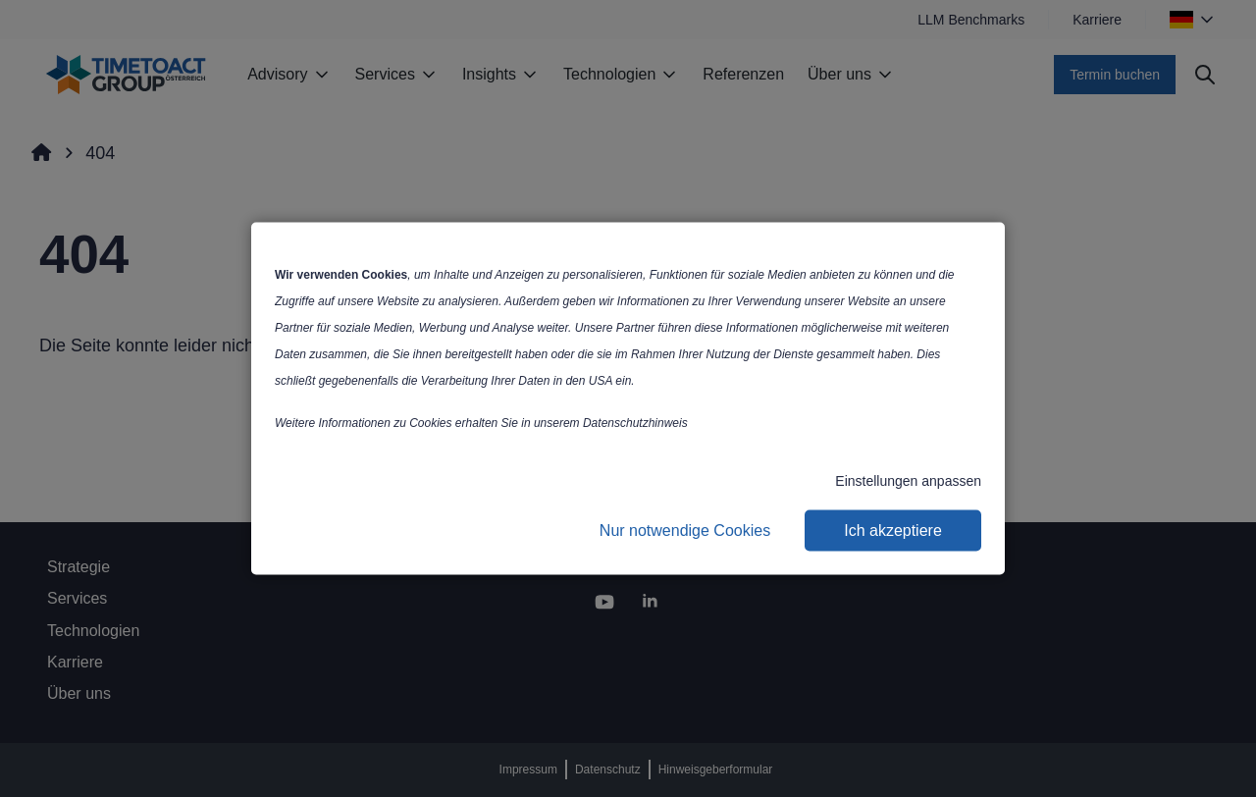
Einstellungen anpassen (908, 481)
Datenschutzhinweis (635, 423)
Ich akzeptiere (893, 530)
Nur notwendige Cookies (685, 530)
